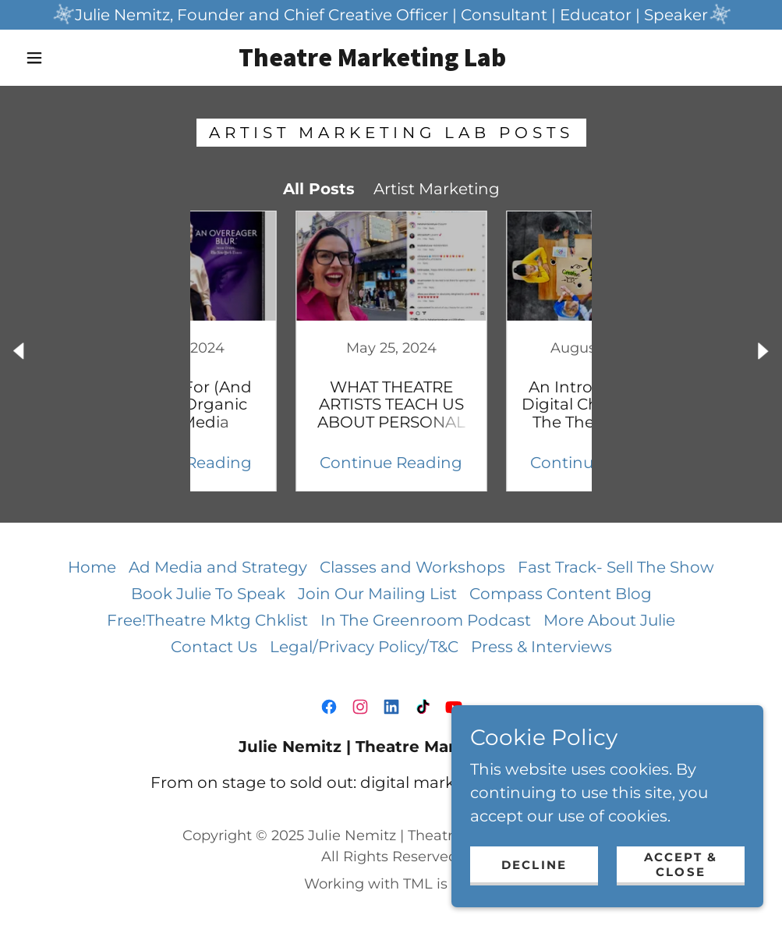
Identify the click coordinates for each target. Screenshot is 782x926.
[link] (373, 60)
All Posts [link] (319, 188)
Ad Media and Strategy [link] (218, 567)
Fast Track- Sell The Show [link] (616, 567)
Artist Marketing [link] (436, 188)
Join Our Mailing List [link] (377, 593)
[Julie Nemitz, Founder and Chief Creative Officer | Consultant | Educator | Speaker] (391, 15)
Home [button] (92, 567)
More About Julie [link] (609, 620)
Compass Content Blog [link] (560, 593)
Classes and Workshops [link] (412, 567)
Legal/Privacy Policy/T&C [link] (364, 646)
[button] (37, 57)
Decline (534, 864)
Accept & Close (680, 864)
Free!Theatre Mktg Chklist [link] (207, 620)
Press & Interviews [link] (541, 646)
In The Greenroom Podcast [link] (425, 620)
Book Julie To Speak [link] (208, 593)
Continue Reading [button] (285, 462)
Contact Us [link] (214, 646)
